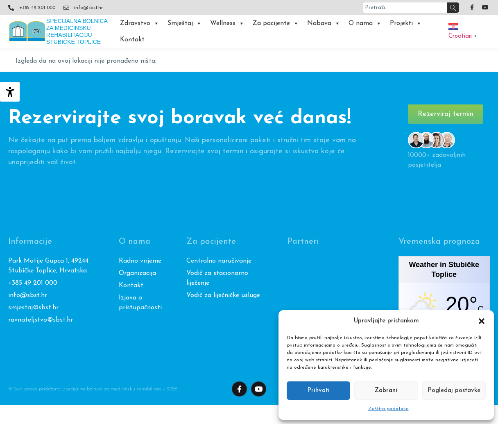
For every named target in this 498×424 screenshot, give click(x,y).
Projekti (406, 23)
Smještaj (185, 23)
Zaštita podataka (388, 408)
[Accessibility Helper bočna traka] (10, 92)
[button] (482, 321)
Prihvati (318, 391)
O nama (365, 23)
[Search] (453, 7)
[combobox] (405, 7)
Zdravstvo (139, 23)
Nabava (323, 23)
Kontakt (132, 39)
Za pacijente (276, 23)
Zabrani (386, 391)
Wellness (227, 23)
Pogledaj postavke (454, 391)
